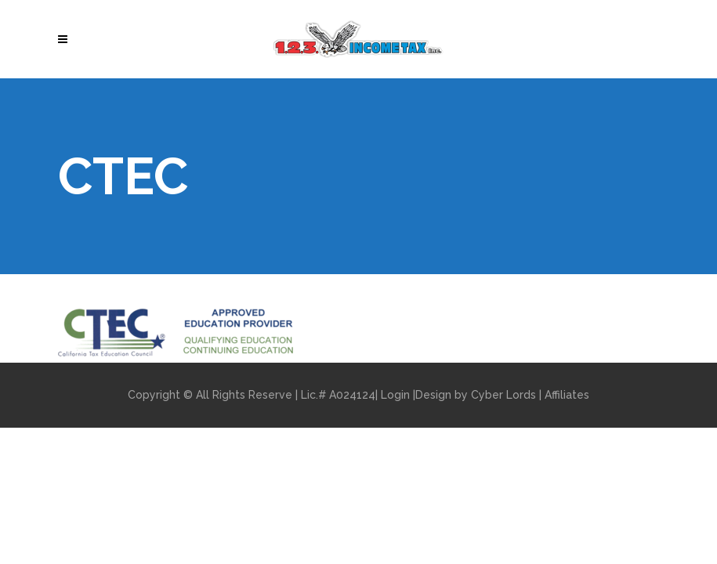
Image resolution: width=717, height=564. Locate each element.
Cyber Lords (503, 395)
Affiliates (567, 395)
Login (395, 395)
